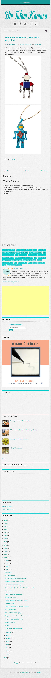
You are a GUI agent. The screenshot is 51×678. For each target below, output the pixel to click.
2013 (5, 557)
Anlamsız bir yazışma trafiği (13, 585)
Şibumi (7, 625)
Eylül (7, 569)
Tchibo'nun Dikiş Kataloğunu (13, 594)
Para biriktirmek (11, 265)
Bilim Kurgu (19, 260)
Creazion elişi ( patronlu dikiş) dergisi (16, 578)
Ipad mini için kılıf (10, 575)
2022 (5, 529)
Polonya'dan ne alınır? (16, 448)
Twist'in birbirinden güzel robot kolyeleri (22, 39)
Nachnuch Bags (42, 250)
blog (44, 252)
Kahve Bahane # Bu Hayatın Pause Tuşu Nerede (23, 430)
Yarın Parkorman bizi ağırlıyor (13, 613)
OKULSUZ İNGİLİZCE (8, 509)
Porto (25, 262)
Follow (4, 459)
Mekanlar (30, 257)
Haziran (8, 638)
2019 (5, 539)
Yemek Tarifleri (41, 257)
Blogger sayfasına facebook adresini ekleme (18, 616)
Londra (29, 260)
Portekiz (20, 262)
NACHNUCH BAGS (7, 506)
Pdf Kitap (24, 257)
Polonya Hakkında (37, 252)
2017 (5, 545)
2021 (5, 532)
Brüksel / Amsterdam (8, 262)
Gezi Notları (25, 252)
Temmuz (8, 635)
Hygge (4, 265)
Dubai (35, 262)
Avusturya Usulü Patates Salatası (19, 439)
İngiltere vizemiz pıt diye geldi (14, 619)
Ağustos (8, 632)
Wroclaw (39, 260)
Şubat (7, 651)
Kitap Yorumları (23, 255)
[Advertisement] (25, 300)
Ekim (7, 566)
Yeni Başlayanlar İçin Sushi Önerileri (20, 421)
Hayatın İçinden (11, 250)
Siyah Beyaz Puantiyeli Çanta (13, 628)
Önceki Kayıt (44, 171)
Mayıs (7, 641)
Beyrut (12, 260)
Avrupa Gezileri (42, 255)
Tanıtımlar (17, 257)
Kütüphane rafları (10, 622)
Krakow (12, 252)
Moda (29, 255)
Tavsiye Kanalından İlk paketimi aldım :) (16, 600)
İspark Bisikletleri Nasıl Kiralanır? (14, 581)
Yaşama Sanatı (19, 250)
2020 (5, 535)
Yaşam (35, 250)
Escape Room (41, 262)
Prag (8, 260)
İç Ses (4, 250)
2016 (5, 548)
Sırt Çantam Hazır (10, 609)
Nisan (7, 644)
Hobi (16, 255)
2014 (5, 554)
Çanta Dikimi (6, 252)
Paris (15, 262)
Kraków (35, 255)
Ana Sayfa (26, 171)
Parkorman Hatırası (10, 597)
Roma (34, 260)
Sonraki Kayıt (6, 171)
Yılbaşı (24, 260)
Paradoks (19, 265)
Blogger (16, 663)
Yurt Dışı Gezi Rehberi (8, 255)
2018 (5, 542)
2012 (5, 658)
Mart (7, 648)
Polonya (18, 252)
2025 (5, 520)
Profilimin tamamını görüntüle (10, 282)
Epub (35, 257)
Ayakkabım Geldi (10, 603)
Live (30, 252)
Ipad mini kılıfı (9, 591)
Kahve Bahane (28, 250)
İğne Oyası (8, 572)
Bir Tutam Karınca (18, 268)
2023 (5, 526)
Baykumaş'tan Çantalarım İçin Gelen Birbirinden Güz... (20, 588)
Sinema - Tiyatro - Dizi (8, 257)
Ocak (7, 654)
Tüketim (30, 262)
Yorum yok (38, 44)
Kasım (8, 563)
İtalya (4, 260)
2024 (5, 523)
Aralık (7, 560)
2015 (5, 551)
